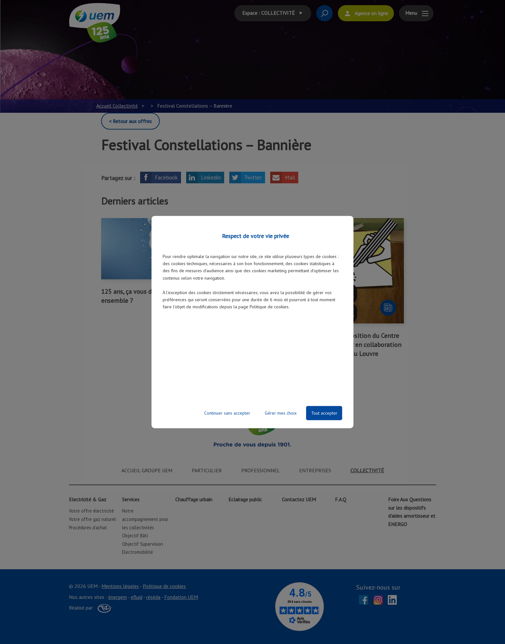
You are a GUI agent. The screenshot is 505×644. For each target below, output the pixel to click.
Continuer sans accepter (227, 413)
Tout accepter (324, 413)
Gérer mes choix (281, 413)
